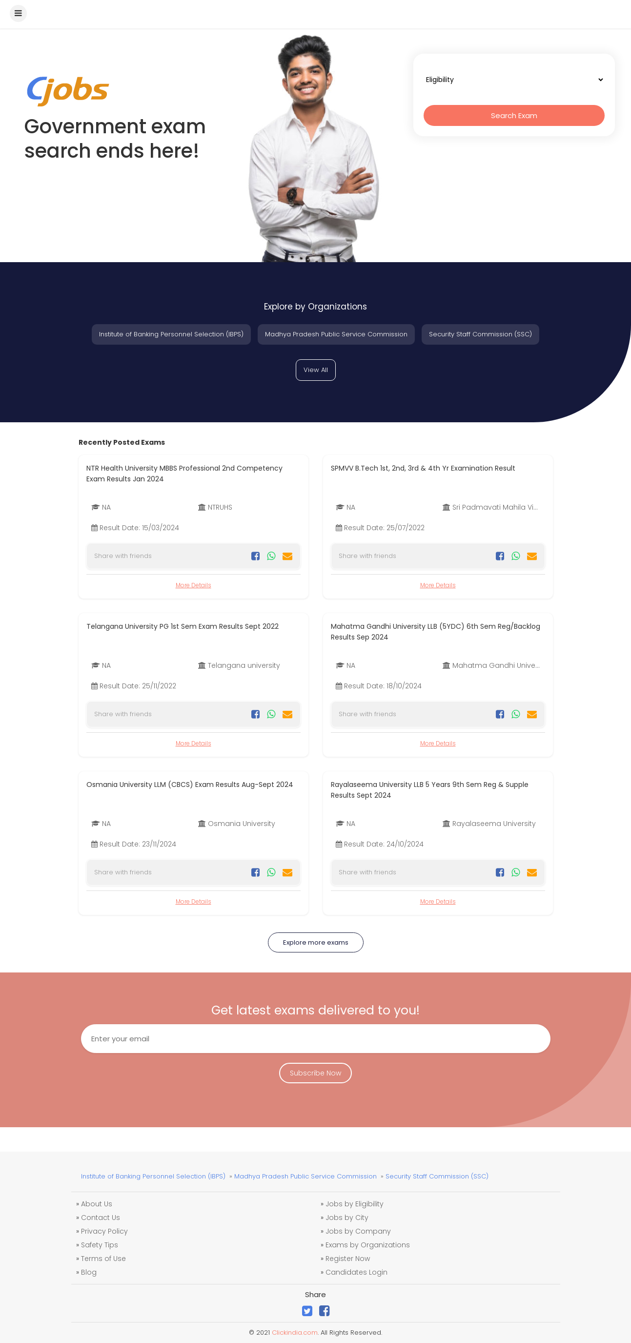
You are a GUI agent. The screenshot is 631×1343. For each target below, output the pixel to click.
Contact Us (100, 1217)
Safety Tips (99, 1245)
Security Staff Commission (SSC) (480, 334)
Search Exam (514, 115)
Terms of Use (103, 1258)
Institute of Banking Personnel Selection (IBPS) (171, 334)
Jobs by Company (358, 1231)
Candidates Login (356, 1272)
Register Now (348, 1258)
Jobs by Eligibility (355, 1204)
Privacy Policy (104, 1231)
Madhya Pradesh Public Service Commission (336, 334)
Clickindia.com (295, 1332)
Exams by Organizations (368, 1245)
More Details (193, 585)
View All (316, 369)
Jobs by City (347, 1217)
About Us (96, 1204)
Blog (89, 1272)
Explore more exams (315, 942)
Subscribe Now (315, 1073)
